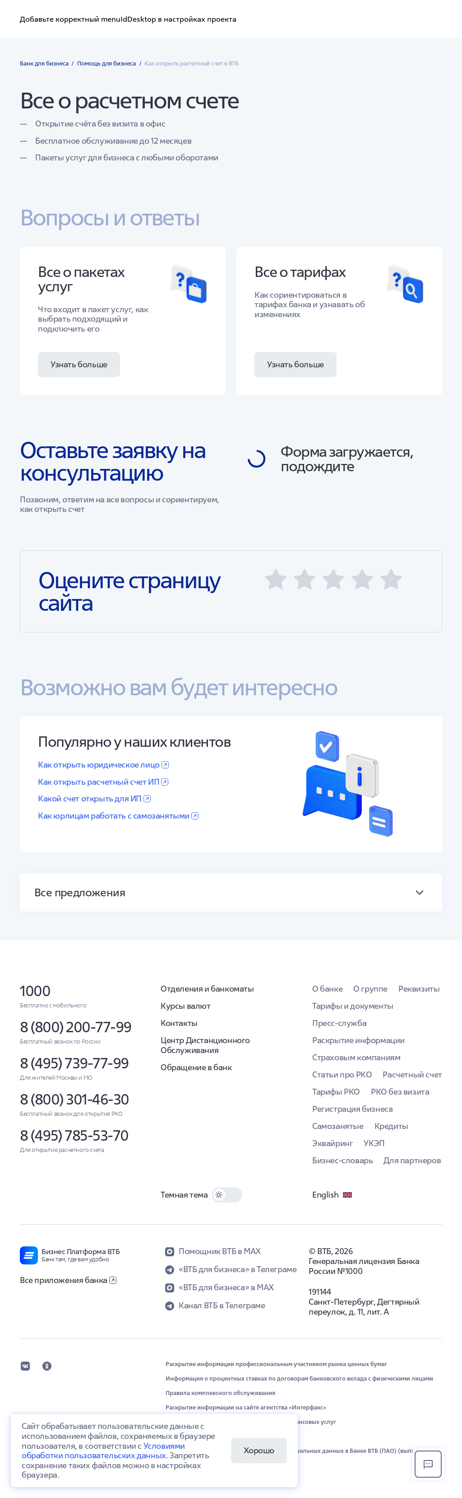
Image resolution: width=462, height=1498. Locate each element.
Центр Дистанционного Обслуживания (205, 1045)
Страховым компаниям (356, 1057)
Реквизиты (418, 988)
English (332, 1194)
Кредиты (391, 1126)
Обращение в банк (196, 1067)
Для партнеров (412, 1160)
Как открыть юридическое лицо (103, 764)
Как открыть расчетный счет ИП (103, 782)
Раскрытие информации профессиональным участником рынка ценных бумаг (276, 1364)
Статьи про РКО (342, 1074)
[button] (275, 579)
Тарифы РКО (336, 1091)
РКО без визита (400, 1091)
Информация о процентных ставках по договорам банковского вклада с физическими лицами (299, 1378)
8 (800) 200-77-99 (75, 1027)
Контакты (179, 1023)
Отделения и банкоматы (207, 988)
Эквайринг (332, 1143)
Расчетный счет (412, 1074)
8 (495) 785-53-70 (74, 1135)
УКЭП (374, 1143)
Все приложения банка (68, 1280)
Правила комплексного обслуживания (220, 1393)
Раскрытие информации (358, 1040)
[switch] (227, 1195)
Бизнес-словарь (342, 1160)
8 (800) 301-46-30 (74, 1099)
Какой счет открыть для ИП (94, 798)
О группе (370, 988)
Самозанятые (338, 1126)
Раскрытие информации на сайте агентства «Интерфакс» (246, 1407)
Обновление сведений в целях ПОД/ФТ (221, 1436)
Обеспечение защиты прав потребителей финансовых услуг (251, 1422)
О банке (327, 988)
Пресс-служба (339, 1023)
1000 (35, 991)
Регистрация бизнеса (352, 1109)
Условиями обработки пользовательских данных (103, 1451)
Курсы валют (186, 1006)
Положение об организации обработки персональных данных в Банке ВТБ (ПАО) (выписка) (296, 1451)
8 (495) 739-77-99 (74, 1063)
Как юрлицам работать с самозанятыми (118, 815)
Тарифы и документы (352, 1006)
